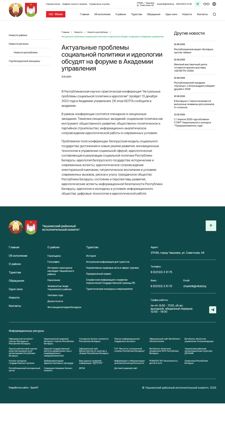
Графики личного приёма (74, 4)
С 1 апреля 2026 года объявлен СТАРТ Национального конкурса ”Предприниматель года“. (192, 122)
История (91, 255)
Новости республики (25, 52)
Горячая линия (53, 4)
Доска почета (55, 301)
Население (53, 279)
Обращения (153, 14)
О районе (120, 14)
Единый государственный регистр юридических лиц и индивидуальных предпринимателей (58, 352)
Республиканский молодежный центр (24, 369)
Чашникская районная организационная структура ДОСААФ (198, 350)
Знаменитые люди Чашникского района (59, 287)
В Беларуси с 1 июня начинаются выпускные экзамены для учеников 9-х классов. (194, 104)
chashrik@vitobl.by (165, 4)
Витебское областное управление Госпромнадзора (199, 340)
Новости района (18, 35)
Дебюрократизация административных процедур (58, 362)
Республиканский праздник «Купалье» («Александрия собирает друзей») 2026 (194, 85)
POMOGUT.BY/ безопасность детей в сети (163, 362)
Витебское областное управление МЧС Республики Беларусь (164, 350)
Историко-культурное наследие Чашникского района (60, 271)
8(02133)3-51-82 (184, 4)
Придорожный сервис (98, 273)
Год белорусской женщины (24, 60)
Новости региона (18, 43)
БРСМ (82, 368)
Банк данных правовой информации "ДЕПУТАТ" (91, 362)
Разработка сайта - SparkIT (24, 387)
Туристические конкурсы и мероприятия (109, 288)
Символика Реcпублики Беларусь (196, 362)
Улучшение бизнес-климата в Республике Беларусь (93, 340)
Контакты (202, 14)
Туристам (136, 14)
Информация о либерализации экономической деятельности (129, 362)
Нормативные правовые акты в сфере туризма (112, 267)
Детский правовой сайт (125, 368)
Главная (84, 14)
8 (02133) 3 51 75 (161, 272)
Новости (187, 14)
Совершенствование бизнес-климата (58, 369)
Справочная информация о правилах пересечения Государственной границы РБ (110, 281)
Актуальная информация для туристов (107, 261)
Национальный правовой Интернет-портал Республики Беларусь (59, 341)
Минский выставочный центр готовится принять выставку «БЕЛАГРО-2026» (190, 67)
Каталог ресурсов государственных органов (21, 362)
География (53, 261)
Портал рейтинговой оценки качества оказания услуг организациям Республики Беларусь (23, 352)
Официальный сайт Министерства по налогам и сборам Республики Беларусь (93, 350)
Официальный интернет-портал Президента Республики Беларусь (21, 341)
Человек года (55, 295)
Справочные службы (99, 4)
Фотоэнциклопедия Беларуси (64, 307)
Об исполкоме (102, 14)
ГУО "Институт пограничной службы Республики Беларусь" (129, 349)
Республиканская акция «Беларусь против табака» (193, 51)
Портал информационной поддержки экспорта (127, 340)
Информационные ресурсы (26, 331)
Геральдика (54, 255)
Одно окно (171, 14)
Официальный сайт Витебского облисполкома (164, 340)
